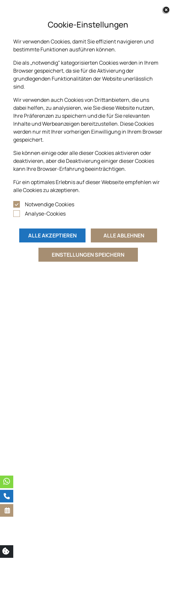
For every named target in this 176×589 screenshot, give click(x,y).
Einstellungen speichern (88, 254)
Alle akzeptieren (52, 235)
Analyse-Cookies (45, 213)
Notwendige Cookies (49, 204)
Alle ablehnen (123, 235)
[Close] (166, 10)
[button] (6, 510)
